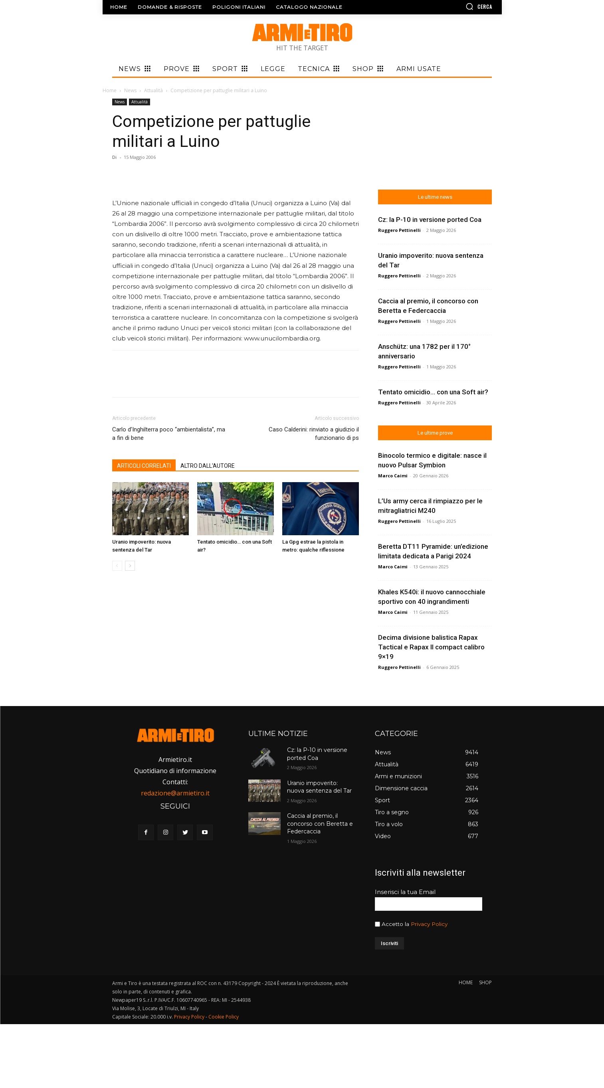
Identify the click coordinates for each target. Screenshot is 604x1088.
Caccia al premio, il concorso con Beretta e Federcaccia (320, 823)
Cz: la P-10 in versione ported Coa (317, 754)
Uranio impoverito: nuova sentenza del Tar (319, 787)
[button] (456, 6)
